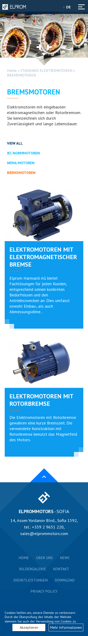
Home (12, 70)
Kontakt (61, 568)
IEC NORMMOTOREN (23, 153)
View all (15, 143)
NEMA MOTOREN (20, 162)
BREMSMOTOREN (21, 75)
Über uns (44, 557)
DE (70, 7)
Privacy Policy (44, 591)
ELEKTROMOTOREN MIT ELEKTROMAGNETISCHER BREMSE (43, 257)
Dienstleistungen (30, 580)
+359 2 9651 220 (48, 527)
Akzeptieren (29, 627)
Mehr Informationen (66, 627)
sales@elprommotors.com (44, 533)
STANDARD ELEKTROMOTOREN (46, 70)
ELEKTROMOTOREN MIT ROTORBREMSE (41, 399)
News (64, 557)
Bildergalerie (32, 568)
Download (65, 580)
